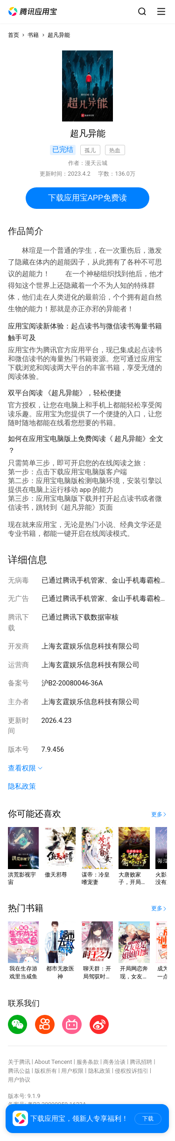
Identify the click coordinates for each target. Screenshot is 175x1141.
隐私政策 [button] (22, 786)
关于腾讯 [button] (19, 1061)
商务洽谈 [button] (114, 1061)
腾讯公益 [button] (19, 1070)
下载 (148, 1118)
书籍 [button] (33, 34)
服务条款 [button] (88, 1061)
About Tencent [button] (53, 1061)
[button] (32, 11)
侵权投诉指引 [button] (131, 1070)
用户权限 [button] (72, 1070)
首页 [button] (13, 34)
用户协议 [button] (19, 1079)
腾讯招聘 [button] (141, 1061)
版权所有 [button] (46, 1070)
